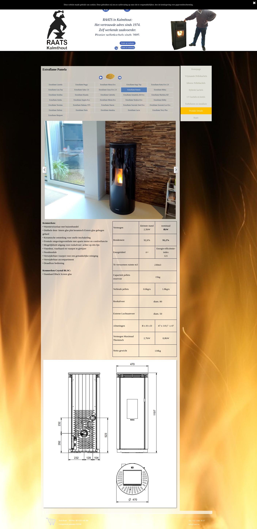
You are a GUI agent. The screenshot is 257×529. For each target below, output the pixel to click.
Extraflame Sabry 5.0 (81, 90)
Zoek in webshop (127, 48)
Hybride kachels (196, 90)
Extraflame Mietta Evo (107, 100)
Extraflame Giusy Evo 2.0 (108, 90)
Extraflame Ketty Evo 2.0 (160, 85)
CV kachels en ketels (196, 97)
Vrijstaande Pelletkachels (196, 76)
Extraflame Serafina (55, 95)
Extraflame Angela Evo (82, 100)
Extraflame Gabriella (108, 95)
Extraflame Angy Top (134, 85)
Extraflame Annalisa (108, 110)
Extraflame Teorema (55, 105)
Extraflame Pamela (133, 90)
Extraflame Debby (160, 100)
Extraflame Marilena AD (160, 95)
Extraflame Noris (82, 110)
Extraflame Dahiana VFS (81, 105)
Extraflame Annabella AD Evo (133, 95)
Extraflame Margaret (55, 115)
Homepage (196, 69)
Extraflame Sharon (107, 105)
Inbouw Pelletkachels (196, 83)
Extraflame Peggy (82, 85)
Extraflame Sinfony (55, 110)
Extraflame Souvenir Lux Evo (160, 105)
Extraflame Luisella (55, 85)
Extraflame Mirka (160, 90)
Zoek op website (127, 43)
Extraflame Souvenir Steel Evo (133, 105)
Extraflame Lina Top (55, 90)
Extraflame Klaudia (81, 95)
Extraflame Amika (55, 100)
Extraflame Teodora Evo (133, 100)
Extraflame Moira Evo (107, 85)
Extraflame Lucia (134, 110)
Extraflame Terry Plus (160, 110)
